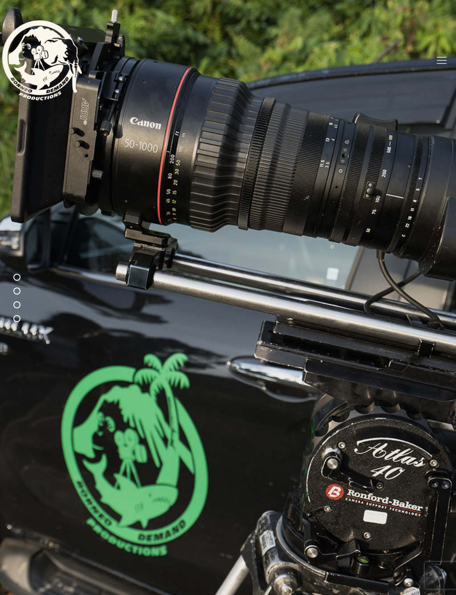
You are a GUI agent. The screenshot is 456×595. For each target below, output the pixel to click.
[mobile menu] (441, 60)
